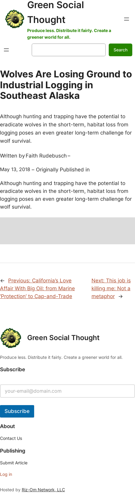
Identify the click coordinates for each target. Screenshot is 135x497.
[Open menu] (126, 19)
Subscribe (17, 411)
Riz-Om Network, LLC (43, 489)
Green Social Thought (63, 337)
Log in (6, 474)
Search (120, 49)
